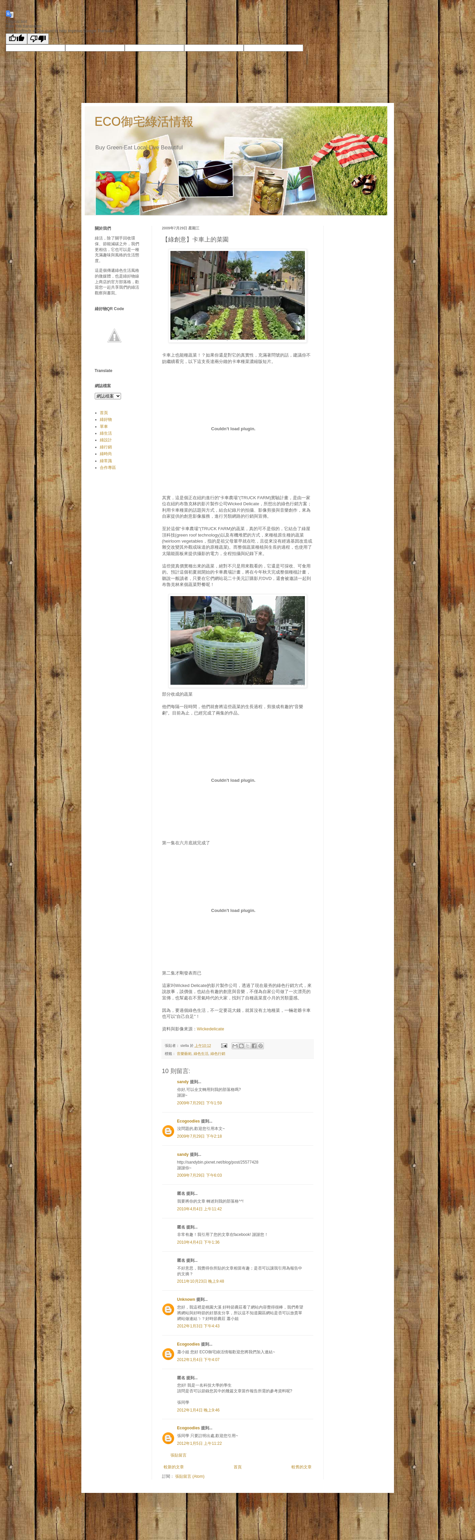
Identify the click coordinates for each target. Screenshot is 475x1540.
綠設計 (106, 440)
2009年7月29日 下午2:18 (199, 1136)
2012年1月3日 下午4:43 (198, 1326)
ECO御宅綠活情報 (144, 122)
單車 (104, 426)
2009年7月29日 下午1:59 (199, 1103)
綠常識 (106, 461)
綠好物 (106, 419)
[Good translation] (16, 38)
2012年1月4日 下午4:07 (198, 1359)
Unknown (186, 1299)
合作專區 (108, 467)
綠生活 (106, 433)
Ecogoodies (188, 1121)
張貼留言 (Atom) (189, 1476)
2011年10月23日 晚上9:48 (200, 1281)
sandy (183, 1081)
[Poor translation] (38, 38)
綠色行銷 (217, 1054)
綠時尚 (106, 453)
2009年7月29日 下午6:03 (199, 1175)
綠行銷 (106, 447)
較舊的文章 (301, 1467)
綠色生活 (201, 1054)
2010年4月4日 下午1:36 (198, 1242)
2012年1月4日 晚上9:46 (198, 1410)
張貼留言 (178, 1455)
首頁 (238, 1467)
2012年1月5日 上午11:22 (199, 1443)
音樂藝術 (184, 1054)
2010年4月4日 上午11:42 (199, 1209)
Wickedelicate (210, 1028)
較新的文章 (174, 1467)
